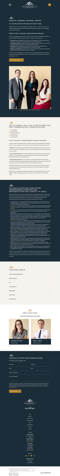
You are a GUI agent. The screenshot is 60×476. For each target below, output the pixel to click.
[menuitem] (10, 431)
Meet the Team (30, 375)
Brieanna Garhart (36, 66)
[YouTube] (31, 412)
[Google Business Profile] (26, 412)
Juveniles (21, 188)
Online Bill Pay (30, 381)
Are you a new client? (13, 329)
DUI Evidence (18, 199)
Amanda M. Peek (28, 66)
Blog (30, 379)
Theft (19, 158)
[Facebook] (28, 412)
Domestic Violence (14, 162)
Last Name (33, 321)
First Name (11, 321)
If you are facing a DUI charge (27, 199)
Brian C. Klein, (22, 66)
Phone (10, 325)
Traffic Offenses (13, 177)
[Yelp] (34, 412)
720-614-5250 (30, 405)
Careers (30, 383)
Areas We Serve (30, 377)
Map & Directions (30, 398)
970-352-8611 (30, 365)
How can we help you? (13, 333)
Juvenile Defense (13, 166)
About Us (30, 373)
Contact (30, 385)
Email (32, 325)
